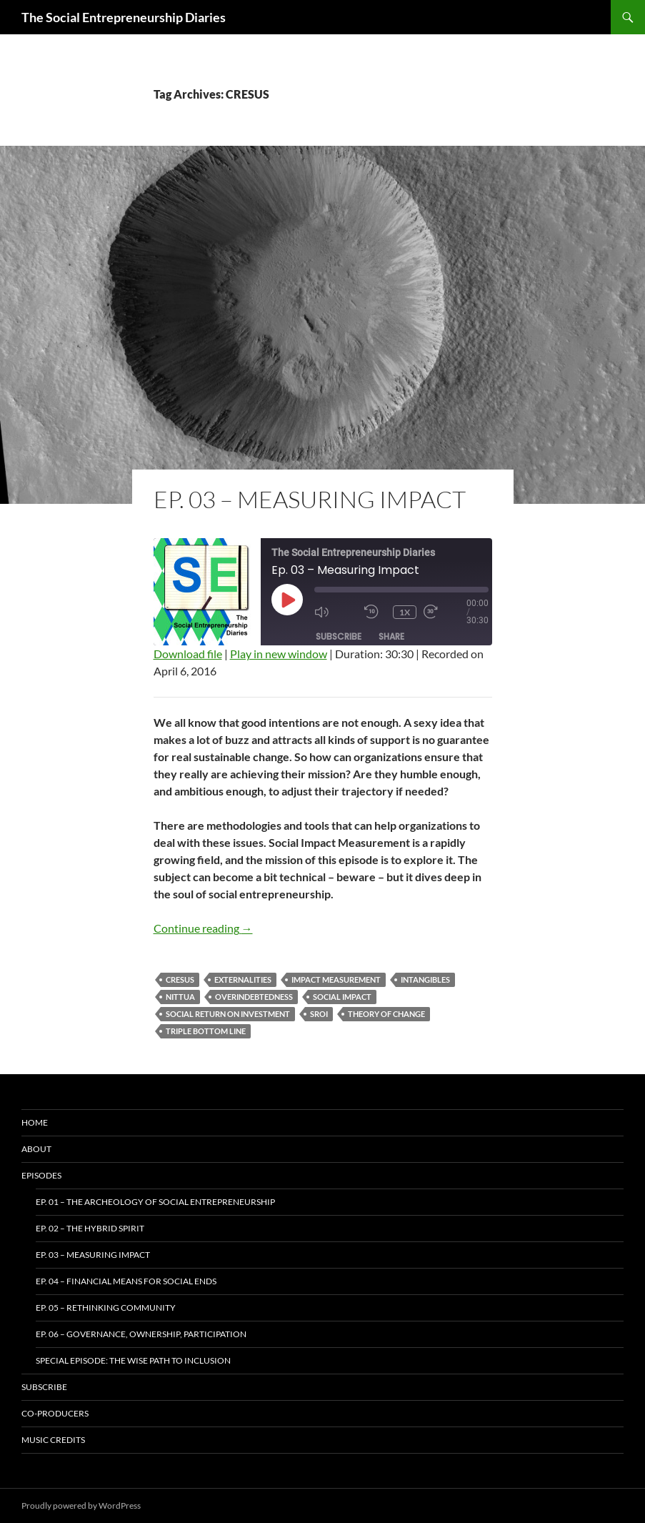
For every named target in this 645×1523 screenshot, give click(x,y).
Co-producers (55, 1413)
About (36, 1149)
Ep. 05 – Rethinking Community (106, 1307)
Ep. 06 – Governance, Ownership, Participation (141, 1334)
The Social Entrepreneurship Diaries (123, 17)
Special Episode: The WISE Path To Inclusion (133, 1360)
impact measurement (336, 979)
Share (391, 636)
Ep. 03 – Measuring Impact (310, 499)
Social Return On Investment (228, 1013)
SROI (319, 1013)
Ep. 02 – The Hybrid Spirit (90, 1228)
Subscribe (338, 636)
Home (34, 1122)
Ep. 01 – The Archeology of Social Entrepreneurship (155, 1201)
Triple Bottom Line (206, 1031)
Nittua (180, 996)
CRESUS (180, 979)
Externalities (242, 979)
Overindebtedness (254, 996)
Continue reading (203, 928)
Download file (188, 653)
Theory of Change (386, 1013)
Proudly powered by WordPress (81, 1505)
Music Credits (53, 1439)
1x (404, 612)
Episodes (41, 1175)
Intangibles (425, 979)
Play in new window (278, 653)
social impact (342, 996)
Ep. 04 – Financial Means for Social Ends (126, 1281)
